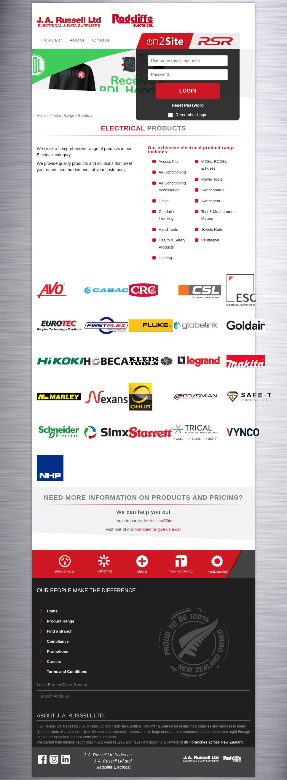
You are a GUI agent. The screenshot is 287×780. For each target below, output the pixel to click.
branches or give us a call (157, 529)
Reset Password (188, 105)
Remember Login (191, 114)
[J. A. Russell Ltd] (69, 21)
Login (187, 91)
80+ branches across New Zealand (213, 742)
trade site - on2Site (155, 520)
